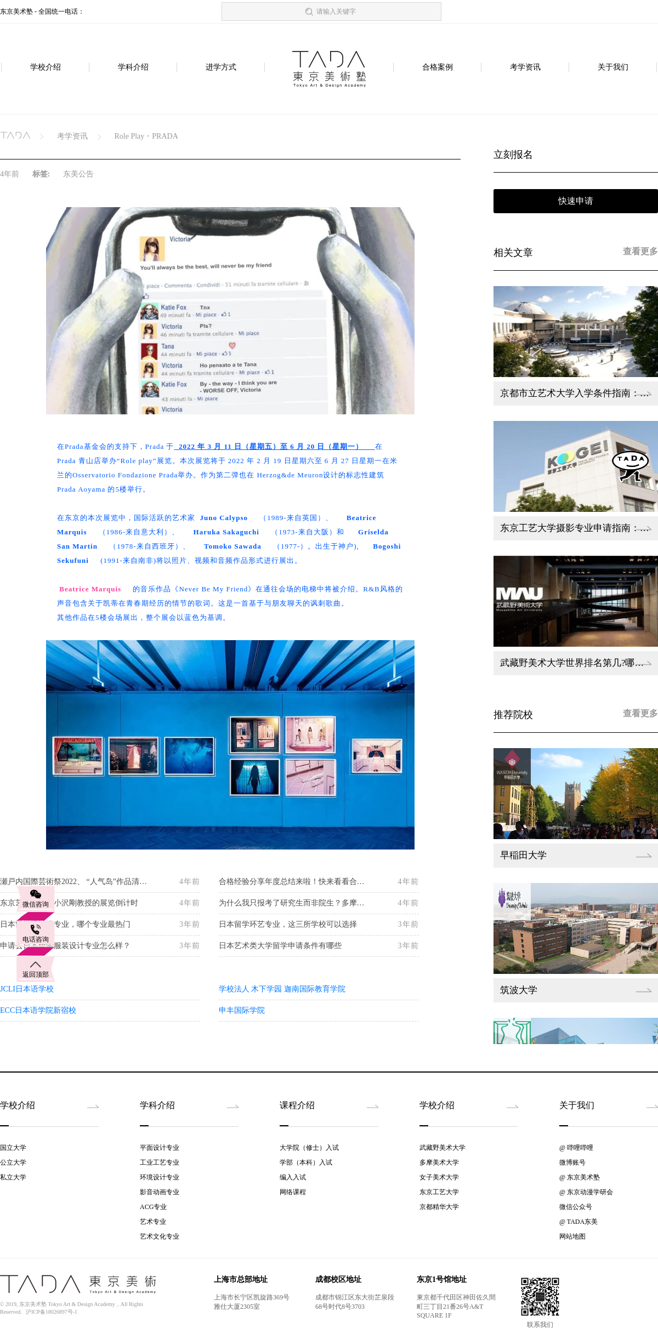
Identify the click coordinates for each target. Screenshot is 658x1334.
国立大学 (13, 1147)
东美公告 (78, 174)
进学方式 (221, 67)
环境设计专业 (159, 1177)
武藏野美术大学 (442, 1147)
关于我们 (613, 67)
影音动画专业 (159, 1192)
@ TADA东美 (578, 1221)
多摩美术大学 (439, 1162)
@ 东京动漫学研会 (586, 1192)
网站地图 (572, 1236)
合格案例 (437, 67)
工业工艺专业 (159, 1162)
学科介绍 (133, 67)
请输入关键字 (336, 11)
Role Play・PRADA (146, 136)
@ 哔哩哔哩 (576, 1147)
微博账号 (572, 1162)
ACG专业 (153, 1207)
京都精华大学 (439, 1207)
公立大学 (13, 1162)
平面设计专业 (159, 1147)
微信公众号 (575, 1207)
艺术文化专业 (159, 1236)
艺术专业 (153, 1221)
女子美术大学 (439, 1177)
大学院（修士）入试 (309, 1147)
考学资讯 (525, 67)
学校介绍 (45, 67)
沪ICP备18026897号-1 (51, 1312)
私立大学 (13, 1177)
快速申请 (575, 201)
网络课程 (293, 1192)
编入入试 (293, 1177)
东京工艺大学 (439, 1192)
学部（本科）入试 (306, 1162)
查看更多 (640, 251)
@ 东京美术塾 (579, 1177)
